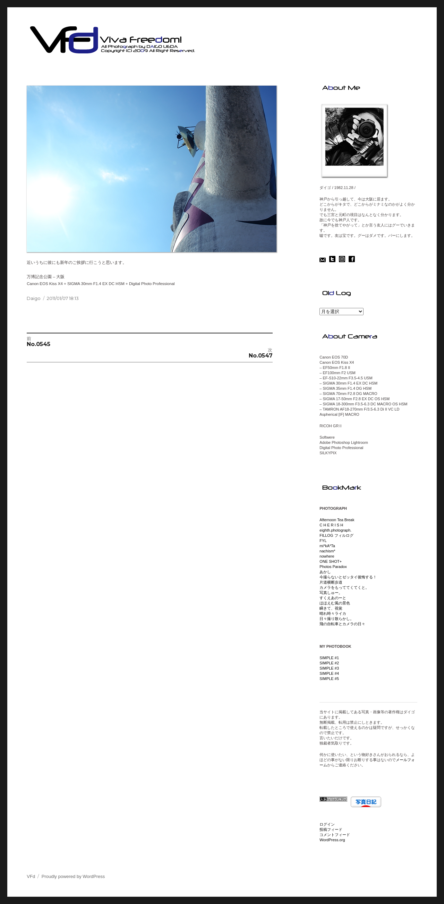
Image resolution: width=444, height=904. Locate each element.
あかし (325, 572)
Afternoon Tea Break (336, 520)
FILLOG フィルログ (336, 535)
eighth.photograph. (335, 530)
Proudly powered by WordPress (73, 876)
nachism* (327, 551)
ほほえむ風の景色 (334, 603)
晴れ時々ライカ (332, 613)
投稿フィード (330, 829)
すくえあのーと (332, 598)
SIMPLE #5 (329, 679)
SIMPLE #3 (329, 668)
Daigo (34, 298)
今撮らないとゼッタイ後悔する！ (348, 577)
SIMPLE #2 (329, 663)
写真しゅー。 (330, 593)
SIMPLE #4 (329, 673)
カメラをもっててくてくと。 (344, 587)
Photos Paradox (333, 567)
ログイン (327, 824)
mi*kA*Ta (327, 546)
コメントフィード (334, 835)
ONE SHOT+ (330, 561)
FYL (322, 541)
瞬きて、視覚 (330, 608)
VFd (31, 876)
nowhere (326, 556)
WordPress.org (332, 840)
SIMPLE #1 (329, 658)
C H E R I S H (331, 525)
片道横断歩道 (330, 582)
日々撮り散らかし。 (336, 619)
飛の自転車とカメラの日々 (342, 624)
